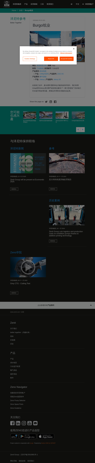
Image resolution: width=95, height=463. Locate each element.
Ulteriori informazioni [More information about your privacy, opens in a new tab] (66, 53)
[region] (48, 55)
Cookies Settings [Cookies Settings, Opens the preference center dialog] (30, 58)
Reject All (51, 58)
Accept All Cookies (66, 58)
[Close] (74, 48)
